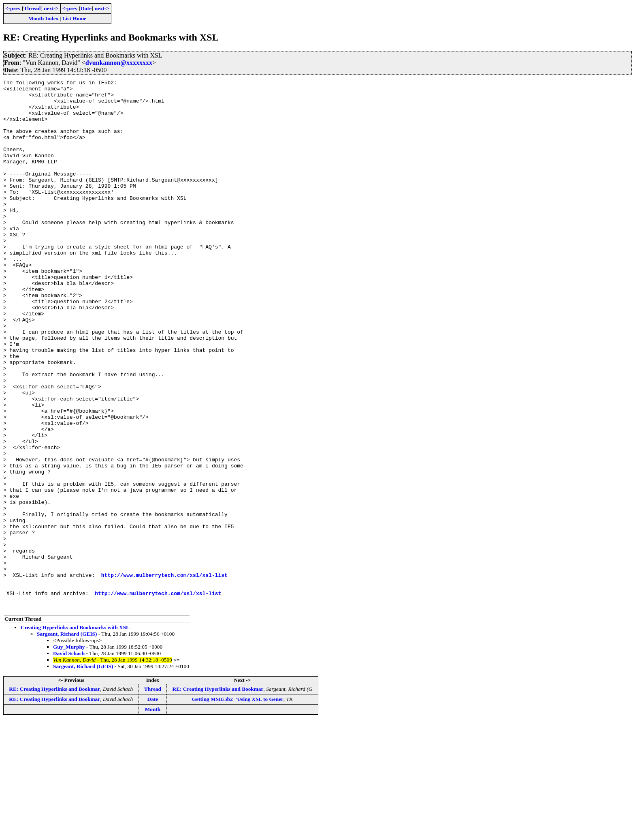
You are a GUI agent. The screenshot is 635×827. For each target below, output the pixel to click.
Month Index (43, 18)
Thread (31, 8)
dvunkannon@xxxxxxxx (118, 62)
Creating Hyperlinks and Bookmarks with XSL (75, 733)
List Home (74, 18)
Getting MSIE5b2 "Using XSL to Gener (237, 805)
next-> (51, 8)
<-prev (13, 8)
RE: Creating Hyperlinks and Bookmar (54, 795)
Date (86, 8)
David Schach (69, 759)
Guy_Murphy (69, 753)
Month (153, 815)
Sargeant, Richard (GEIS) (67, 740)
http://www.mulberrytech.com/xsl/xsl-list (164, 674)
